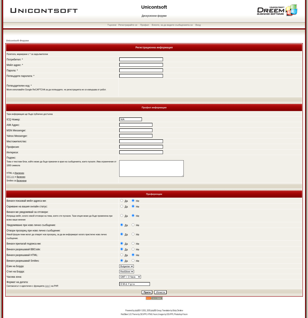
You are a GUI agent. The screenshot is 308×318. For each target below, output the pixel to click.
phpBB (137, 310)
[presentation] (151, 87)
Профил (144, 25)
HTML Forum (152, 314)
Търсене (112, 25)
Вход (198, 25)
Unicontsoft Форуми (17, 40)
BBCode (10, 177)
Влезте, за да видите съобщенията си (172, 25)
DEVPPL (143, 314)
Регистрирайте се (127, 25)
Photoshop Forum (180, 314)
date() (47, 286)
